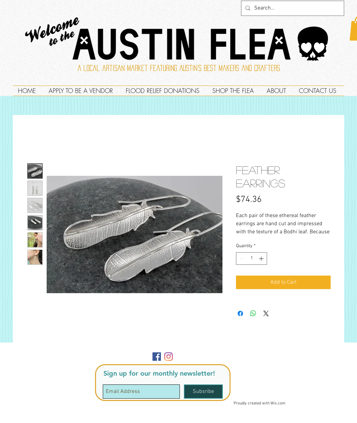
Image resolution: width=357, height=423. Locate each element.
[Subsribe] (203, 391)
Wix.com (277, 403)
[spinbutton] (251, 258)
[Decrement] (241, 258)
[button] (329, 350)
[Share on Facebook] (240, 313)
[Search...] (292, 8)
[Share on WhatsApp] (253, 313)
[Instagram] (168, 356)
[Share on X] (266, 313)
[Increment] (262, 258)
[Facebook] (156, 356)
